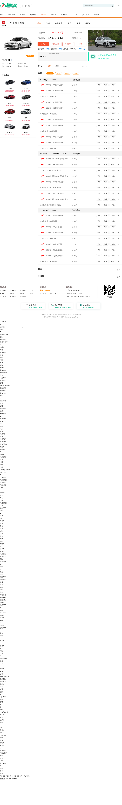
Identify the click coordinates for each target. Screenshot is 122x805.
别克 (1, 362)
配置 (105, 85)
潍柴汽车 (3, 715)
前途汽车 (3, 646)
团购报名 (33, 15)
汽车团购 (23, 290)
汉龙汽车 (3, 508)
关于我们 (23, 297)
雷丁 (1, 569)
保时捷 (2, 347)
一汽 (1, 761)
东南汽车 (3, 447)
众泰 (1, 771)
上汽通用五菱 (4, 712)
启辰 (1, 653)
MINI (1, 610)
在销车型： (57, 49)
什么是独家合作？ (104, 58)
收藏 (80, 44)
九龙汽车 (3, 544)
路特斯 (2, 602)
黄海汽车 (3, 492)
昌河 (1, 403)
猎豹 (1, 574)
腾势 (1, 702)
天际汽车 (3, 697)
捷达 (1, 523)
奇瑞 (1, 651)
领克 (1, 572)
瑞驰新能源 (3, 658)
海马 (1, 498)
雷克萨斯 (3, 600)
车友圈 (22, 15)
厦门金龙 (3, 681)
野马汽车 (3, 750)
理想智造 (3, 579)
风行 (1, 436)
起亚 (1, 648)
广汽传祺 (3, 485)
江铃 (1, 536)
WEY (1, 709)
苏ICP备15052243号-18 (71, 317)
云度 (1, 758)
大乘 (1, 426)
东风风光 (3, 421)
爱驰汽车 (3, 339)
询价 (69, 23)
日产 (1, 664)
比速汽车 (3, 378)
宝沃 (1, 375)
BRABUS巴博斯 (5, 385)
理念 (1, 592)
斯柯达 (2, 684)
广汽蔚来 (3, 477)
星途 (1, 740)
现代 (1, 727)
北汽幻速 (3, 370)
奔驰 (1, 357)
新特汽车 (3, 743)
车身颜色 (4, 60)
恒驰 (1, 510)
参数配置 (58, 23)
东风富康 (3, 419)
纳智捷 (2, 625)
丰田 (1, 462)
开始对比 (2, 778)
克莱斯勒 (3, 561)
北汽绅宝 (3, 390)
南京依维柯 (3, 753)
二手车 (75, 15)
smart (2, 671)
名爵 (1, 620)
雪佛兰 (2, 730)
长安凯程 (3, 401)
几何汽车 (3, 521)
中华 (1, 773)
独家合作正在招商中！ (108, 55)
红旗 (1, 505)
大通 (1, 689)
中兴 (1, 768)
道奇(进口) (3, 444)
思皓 (1, 692)
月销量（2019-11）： (74, 49)
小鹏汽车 (3, 735)
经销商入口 (13, 293)
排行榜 (96, 15)
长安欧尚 (3, 413)
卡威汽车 (3, 549)
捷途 (1, 528)
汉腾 (1, 500)
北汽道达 (3, 352)
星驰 (1, 738)
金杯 (1, 518)
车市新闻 (3, 290)
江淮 (1, 533)
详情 (99, 85)
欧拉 (1, 633)
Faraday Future (5, 469)
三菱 (1, 686)
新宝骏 (2, 745)
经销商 (53, 15)
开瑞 (1, 559)
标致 (1, 365)
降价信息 (42, 56)
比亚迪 (2, 367)
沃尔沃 (2, 720)
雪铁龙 (2, 732)
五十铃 (2, 707)
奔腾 (1, 350)
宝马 (1, 355)
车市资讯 (11, 15)
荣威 (1, 661)
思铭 (1, 674)
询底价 (43, 44)
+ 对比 (113, 85)
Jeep (1, 538)
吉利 (1, 531)
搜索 (31, 293)
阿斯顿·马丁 (4, 342)
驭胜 (1, 755)
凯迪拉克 (3, 556)
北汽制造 (3, 393)
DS (1, 424)
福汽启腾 (3, 457)
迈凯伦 (2, 615)
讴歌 (1, 635)
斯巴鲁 (2, 669)
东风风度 (3, 439)
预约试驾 (55, 44)
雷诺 (1, 589)
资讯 (48, 23)
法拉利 (2, 454)
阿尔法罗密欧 (4, 334)
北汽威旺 (3, 388)
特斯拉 (2, 699)
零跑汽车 (3, 577)
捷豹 (1, 541)
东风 (1, 431)
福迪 (1, 459)
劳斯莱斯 (3, 597)
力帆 (1, 582)
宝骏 (1, 383)
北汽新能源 (3, 373)
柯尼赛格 (3, 554)
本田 (1, 360)
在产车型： (44, 49)
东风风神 (3, 434)
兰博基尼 (3, 595)
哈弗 (1, 495)
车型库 (43, 15)
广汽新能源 (3, 480)
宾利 (1, 396)
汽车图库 (64, 15)
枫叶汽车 (3, 472)
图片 (78, 23)
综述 (39, 23)
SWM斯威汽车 (4, 676)
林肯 (1, 566)
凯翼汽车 (3, 551)
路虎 (1, 584)
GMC (1, 487)
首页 (2, 15)
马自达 (2, 618)
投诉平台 (85, 15)
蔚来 (1, 722)
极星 (1, 516)
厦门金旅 (3, 679)
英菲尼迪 (3, 763)
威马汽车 (3, 717)
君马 (1, 526)
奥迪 (1, 337)
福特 (1, 464)
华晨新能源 (3, 503)
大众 (1, 429)
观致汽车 (3, 482)
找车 (31, 290)
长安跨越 (3, 408)
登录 (119, 5)
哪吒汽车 (3, 628)
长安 (1, 406)
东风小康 (3, 441)
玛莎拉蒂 (3, 612)
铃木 (1, 587)
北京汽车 (3, 380)
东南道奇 (3, 449)
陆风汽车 (3, 605)
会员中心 (13, 297)
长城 (1, 411)
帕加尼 (2, 641)
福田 (1, 467)
